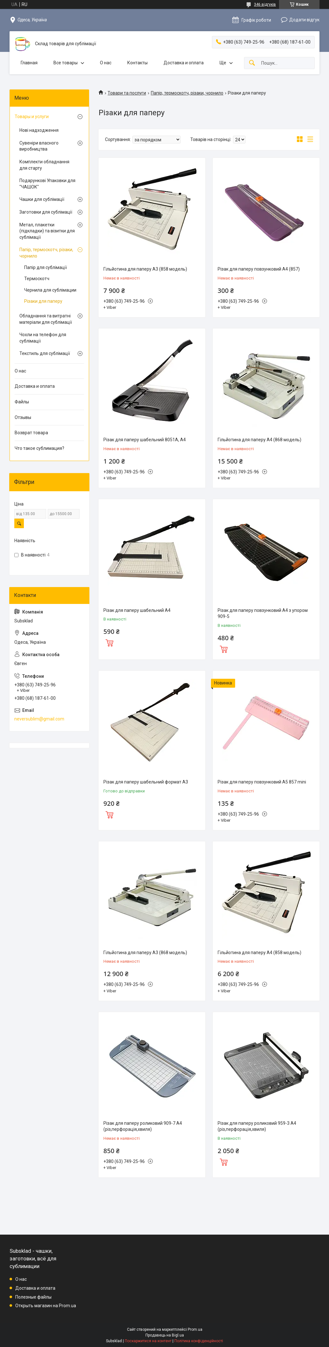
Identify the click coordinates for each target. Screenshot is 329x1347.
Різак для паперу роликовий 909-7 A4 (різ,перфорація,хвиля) (142, 1126)
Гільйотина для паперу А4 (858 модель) (259, 952)
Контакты (137, 62)
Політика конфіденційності (198, 1341)
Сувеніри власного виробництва (39, 146)
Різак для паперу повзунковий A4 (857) (259, 269)
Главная (29, 62)
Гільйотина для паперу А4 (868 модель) (259, 439)
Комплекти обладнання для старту (44, 165)
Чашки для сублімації (41, 199)
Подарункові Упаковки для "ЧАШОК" (47, 183)
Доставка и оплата (184, 62)
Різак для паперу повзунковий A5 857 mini (262, 781)
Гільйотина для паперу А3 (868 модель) (145, 952)
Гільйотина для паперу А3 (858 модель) (145, 269)
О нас (105, 62)
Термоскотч (36, 278)
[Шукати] (252, 63)
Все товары (65, 62)
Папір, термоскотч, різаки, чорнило (187, 93)
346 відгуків (265, 4)
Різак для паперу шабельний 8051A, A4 (144, 439)
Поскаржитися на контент (148, 1341)
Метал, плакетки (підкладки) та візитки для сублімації (47, 231)
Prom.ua (195, 1329)
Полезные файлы (33, 1297)
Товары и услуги (32, 116)
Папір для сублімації (45, 267)
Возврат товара (31, 432)
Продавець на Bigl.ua (164, 1335)
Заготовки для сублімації (45, 212)
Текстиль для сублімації (44, 353)
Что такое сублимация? (39, 448)
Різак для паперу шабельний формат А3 (145, 781)
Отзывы (23, 417)
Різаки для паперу (43, 301)
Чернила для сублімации (50, 290)
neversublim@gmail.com (39, 718)
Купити (109, 642)
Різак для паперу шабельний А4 (137, 610)
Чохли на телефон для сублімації (42, 338)
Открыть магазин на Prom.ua (45, 1305)
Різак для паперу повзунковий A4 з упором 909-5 (263, 613)
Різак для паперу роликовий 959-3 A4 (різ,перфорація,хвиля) (257, 1126)
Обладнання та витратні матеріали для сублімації (45, 319)
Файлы (22, 401)
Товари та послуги (127, 93)
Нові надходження (39, 130)
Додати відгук (304, 19)
